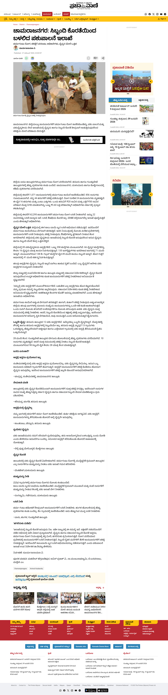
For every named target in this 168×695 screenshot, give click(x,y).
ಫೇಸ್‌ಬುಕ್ (80, 576)
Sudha (56, 685)
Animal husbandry (36, 568)
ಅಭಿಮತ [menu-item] (50, 19)
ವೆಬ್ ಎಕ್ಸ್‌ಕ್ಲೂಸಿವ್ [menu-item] (81, 19)
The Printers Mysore (34, 685)
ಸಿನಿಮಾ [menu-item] (40, 19)
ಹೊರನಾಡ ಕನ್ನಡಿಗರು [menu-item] (78, 14)
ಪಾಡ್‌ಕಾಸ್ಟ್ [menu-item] (36, 14)
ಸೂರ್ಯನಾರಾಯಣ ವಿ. (27, 48)
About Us (14, 685)
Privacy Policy (86, 685)
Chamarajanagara (20, 568)
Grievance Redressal (122, 685)
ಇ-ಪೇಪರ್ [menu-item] (57, 14)
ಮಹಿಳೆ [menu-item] (65, 14)
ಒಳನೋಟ (89, 653)
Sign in (162, 19)
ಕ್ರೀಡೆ (49, 653)
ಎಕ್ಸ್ (72, 576)
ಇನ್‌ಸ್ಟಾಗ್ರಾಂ (20, 579)
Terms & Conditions (99, 685)
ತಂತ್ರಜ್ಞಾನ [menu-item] (93, 19)
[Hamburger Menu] (5, 19)
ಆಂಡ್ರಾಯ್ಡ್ (43, 576)
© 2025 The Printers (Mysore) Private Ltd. (143, 685)
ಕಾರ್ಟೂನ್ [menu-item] (17, 14)
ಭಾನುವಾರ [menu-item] (47, 14)
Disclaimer (110, 685)
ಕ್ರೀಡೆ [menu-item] (59, 19)
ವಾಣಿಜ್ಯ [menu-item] (68, 19)
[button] (30, 646)
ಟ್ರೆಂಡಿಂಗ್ (126, 653)
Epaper (69, 685)
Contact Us (22, 685)
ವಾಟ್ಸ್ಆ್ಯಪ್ (64, 576)
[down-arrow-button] (17, 19)
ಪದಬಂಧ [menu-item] (7, 14)
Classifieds (76, 685)
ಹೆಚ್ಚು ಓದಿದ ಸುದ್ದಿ (16, 653)
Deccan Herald (47, 685)
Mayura (62, 685)
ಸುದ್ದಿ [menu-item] (22, 19)
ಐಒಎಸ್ (53, 576)
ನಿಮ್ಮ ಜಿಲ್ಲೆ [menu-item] (12, 19)
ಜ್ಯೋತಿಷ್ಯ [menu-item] (31, 19)
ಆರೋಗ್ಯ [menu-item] (26, 14)
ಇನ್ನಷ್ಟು (100, 587)
